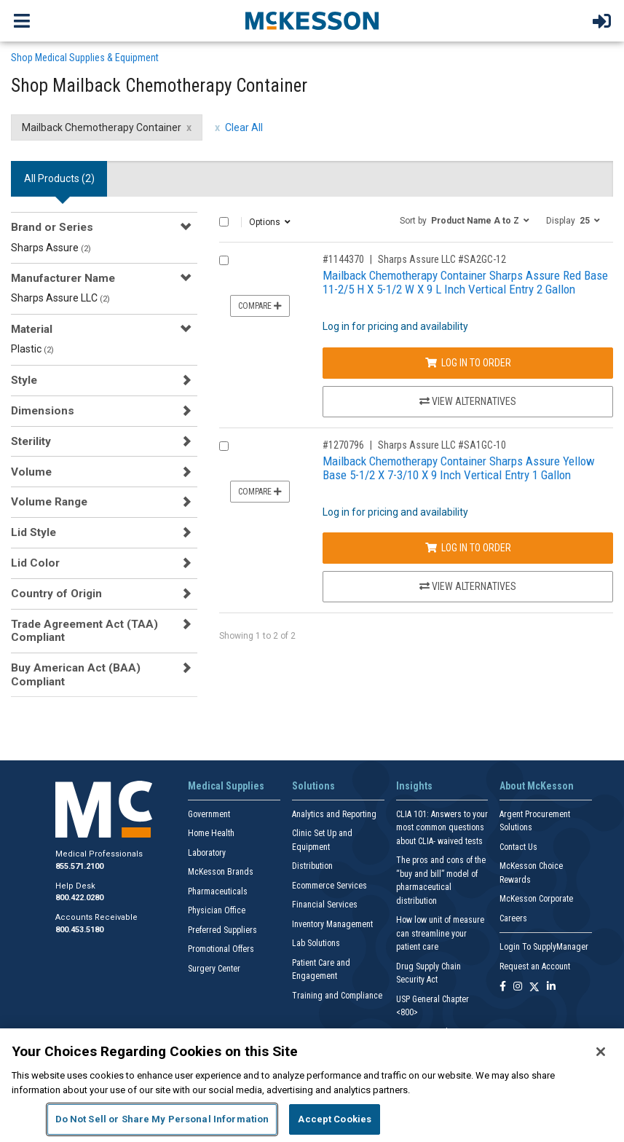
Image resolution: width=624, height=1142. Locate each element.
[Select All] (224, 222)
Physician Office (216, 910)
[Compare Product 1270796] (224, 446)
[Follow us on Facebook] (502, 987)
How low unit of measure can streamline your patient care (440, 933)
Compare (260, 306)
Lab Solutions (316, 943)
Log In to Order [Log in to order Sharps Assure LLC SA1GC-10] (468, 548)
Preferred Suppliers (222, 930)
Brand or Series (52, 227)
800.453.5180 (79, 929)
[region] (312, 1085)
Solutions (313, 786)
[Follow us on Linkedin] (551, 987)
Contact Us (518, 847)
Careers (513, 918)
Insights (414, 786)
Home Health (211, 833)
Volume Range (49, 501)
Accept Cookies (334, 1119)
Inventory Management (332, 924)
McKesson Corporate (536, 899)
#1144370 (343, 259)
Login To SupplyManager (543, 947)
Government (209, 814)
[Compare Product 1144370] (224, 260)
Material (31, 329)
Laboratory (207, 853)
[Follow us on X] (534, 987)
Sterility (31, 441)
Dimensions (42, 410)
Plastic (32, 349)
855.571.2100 (79, 866)
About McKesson (536, 786)
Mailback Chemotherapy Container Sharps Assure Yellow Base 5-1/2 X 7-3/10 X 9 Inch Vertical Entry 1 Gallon (459, 468)
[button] (464, 220)
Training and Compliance (337, 996)
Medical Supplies (226, 786)
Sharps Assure (51, 247)
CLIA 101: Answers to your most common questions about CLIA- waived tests (442, 827)
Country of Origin (56, 593)
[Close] (601, 1052)
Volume (31, 472)
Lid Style (33, 532)
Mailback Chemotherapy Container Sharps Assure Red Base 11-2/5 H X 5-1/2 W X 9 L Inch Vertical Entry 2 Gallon (465, 282)
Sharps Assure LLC (60, 298)
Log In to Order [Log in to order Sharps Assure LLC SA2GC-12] (468, 363)
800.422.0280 (79, 897)
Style (24, 380)
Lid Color (35, 563)
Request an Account (534, 966)
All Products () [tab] (59, 178)
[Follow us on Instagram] (517, 987)
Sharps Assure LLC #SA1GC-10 (442, 445)
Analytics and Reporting (334, 814)
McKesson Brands (220, 872)
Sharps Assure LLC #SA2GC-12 (442, 259)
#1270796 (343, 445)
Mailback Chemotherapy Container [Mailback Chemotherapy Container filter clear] (101, 127)
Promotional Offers (221, 949)
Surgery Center (214, 969)
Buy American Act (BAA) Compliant (76, 674)
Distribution (312, 866)
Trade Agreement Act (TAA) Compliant (84, 631)
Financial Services (325, 904)
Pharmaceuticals (218, 891)
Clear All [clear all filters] (244, 127)
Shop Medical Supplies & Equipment (85, 57)
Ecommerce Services (329, 886)
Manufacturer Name (63, 278)
